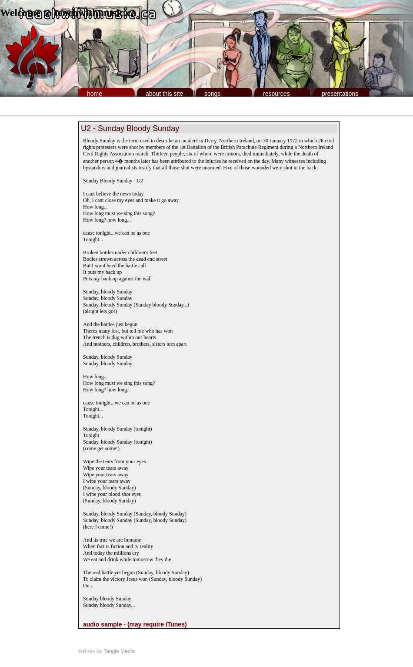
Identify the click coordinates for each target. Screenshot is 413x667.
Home (94, 93)
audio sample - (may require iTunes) (135, 624)
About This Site (164, 93)
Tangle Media (118, 651)
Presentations (340, 93)
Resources (276, 93)
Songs (212, 93)
